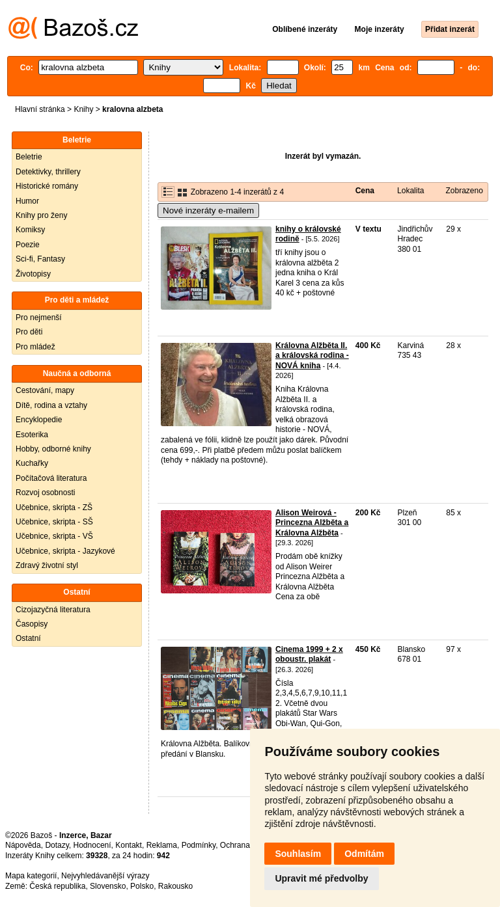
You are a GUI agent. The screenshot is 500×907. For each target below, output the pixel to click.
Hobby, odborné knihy (53, 449)
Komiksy (30, 229)
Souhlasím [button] (298, 853)
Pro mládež (35, 346)
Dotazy (56, 845)
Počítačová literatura (51, 478)
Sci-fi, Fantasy (40, 259)
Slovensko (108, 886)
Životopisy (33, 273)
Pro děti (29, 331)
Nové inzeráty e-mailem (208, 210)
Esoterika (32, 434)
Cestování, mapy (45, 390)
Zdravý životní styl (47, 565)
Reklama (161, 845)
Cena (364, 190)
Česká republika (57, 886)
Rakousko (175, 886)
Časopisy (32, 624)
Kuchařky (32, 463)
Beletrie (29, 156)
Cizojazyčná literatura (53, 609)
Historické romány (47, 186)
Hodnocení (92, 845)
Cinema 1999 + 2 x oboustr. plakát (309, 654)
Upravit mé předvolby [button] (321, 878)
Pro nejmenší (39, 317)
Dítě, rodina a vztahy (51, 405)
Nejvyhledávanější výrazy (105, 875)
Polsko (142, 886)
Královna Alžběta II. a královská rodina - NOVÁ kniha (312, 355)
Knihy (83, 109)
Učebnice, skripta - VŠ (54, 536)
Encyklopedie (39, 419)
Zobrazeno (463, 190)
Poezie (28, 244)
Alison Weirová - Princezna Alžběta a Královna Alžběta (311, 522)
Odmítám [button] (364, 853)
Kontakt (128, 845)
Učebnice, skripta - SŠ (54, 521)
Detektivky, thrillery (48, 171)
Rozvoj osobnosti (45, 492)
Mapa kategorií (31, 875)
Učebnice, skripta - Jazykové (65, 551)
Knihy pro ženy (41, 215)
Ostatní (28, 638)
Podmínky (198, 845)
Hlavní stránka (40, 109)
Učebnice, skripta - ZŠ (54, 507)
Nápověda (23, 845)
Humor (27, 201)
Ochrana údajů (245, 845)
